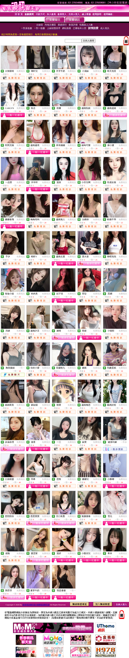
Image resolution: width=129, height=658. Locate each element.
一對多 (124, 442)
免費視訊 (21, 71)
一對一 (22, 368)
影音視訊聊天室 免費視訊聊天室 (36, 605)
